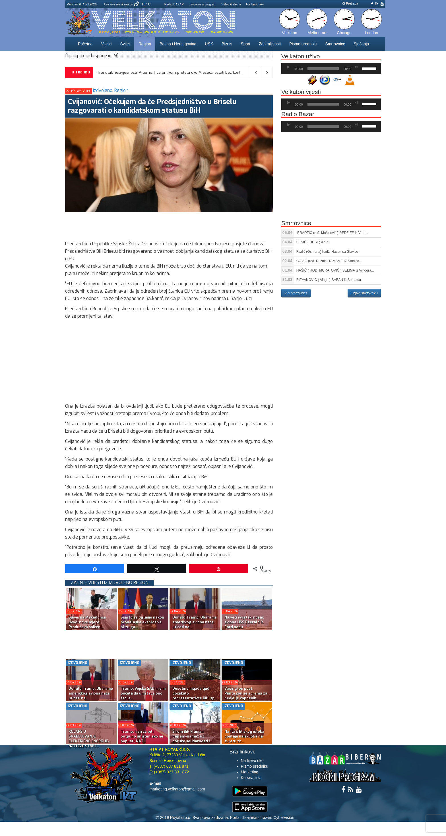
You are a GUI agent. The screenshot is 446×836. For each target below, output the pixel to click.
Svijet (125, 44)
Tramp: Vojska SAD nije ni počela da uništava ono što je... (143, 693)
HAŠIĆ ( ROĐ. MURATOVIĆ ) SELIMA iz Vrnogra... (335, 270)
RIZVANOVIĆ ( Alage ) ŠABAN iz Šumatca (328, 280)
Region (145, 44)
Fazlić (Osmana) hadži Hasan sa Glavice (327, 252)
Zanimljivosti (270, 44)
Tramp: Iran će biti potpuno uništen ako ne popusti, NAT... (142, 736)
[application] (331, 68)
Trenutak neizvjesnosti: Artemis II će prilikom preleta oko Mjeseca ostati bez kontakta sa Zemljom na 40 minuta (196, 72)
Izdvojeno (102, 90)
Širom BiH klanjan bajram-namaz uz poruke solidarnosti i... (192, 736)
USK (209, 44)
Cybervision (283, 817)
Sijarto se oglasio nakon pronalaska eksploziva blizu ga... (142, 622)
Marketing (249, 772)
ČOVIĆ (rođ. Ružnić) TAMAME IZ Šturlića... (329, 261)
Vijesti (106, 44)
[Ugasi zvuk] (356, 67)
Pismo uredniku (303, 44)
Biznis (227, 44)
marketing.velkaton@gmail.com (177, 789)
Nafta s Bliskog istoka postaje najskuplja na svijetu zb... (244, 736)
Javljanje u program (202, 4)
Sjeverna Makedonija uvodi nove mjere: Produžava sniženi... (87, 622)
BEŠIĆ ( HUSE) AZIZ (312, 242)
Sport (245, 44)
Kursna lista (251, 777)
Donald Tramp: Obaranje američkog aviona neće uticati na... (194, 622)
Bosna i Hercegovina (178, 44)
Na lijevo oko (255, 4)
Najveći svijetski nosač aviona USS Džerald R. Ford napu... (244, 622)
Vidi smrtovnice (295, 293)
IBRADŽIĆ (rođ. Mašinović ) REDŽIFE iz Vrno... (332, 233)
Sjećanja (361, 44)
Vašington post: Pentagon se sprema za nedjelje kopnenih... (245, 693)
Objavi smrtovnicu (364, 293)
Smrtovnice (335, 44)
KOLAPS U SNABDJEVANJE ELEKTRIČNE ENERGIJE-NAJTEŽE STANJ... (89, 738)
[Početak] (288, 67)
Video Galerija (231, 4)
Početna (85, 44)
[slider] (323, 68)
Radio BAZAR (174, 4)
